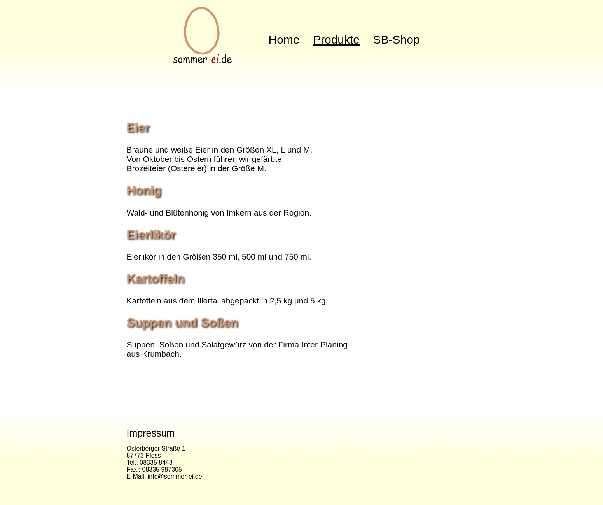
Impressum (151, 433)
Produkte (336, 39)
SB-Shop (396, 39)
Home (284, 39)
